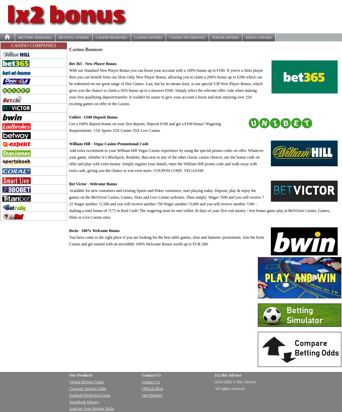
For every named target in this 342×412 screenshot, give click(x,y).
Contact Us (151, 382)
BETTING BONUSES (35, 37)
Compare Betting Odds (87, 388)
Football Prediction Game (90, 395)
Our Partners (152, 395)
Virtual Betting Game (86, 382)
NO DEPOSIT (187, 37)
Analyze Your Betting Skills (91, 408)
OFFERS (74, 37)
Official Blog (152, 388)
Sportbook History (84, 402)
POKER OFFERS (225, 37)
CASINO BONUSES (111, 37)
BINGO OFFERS (259, 37)
